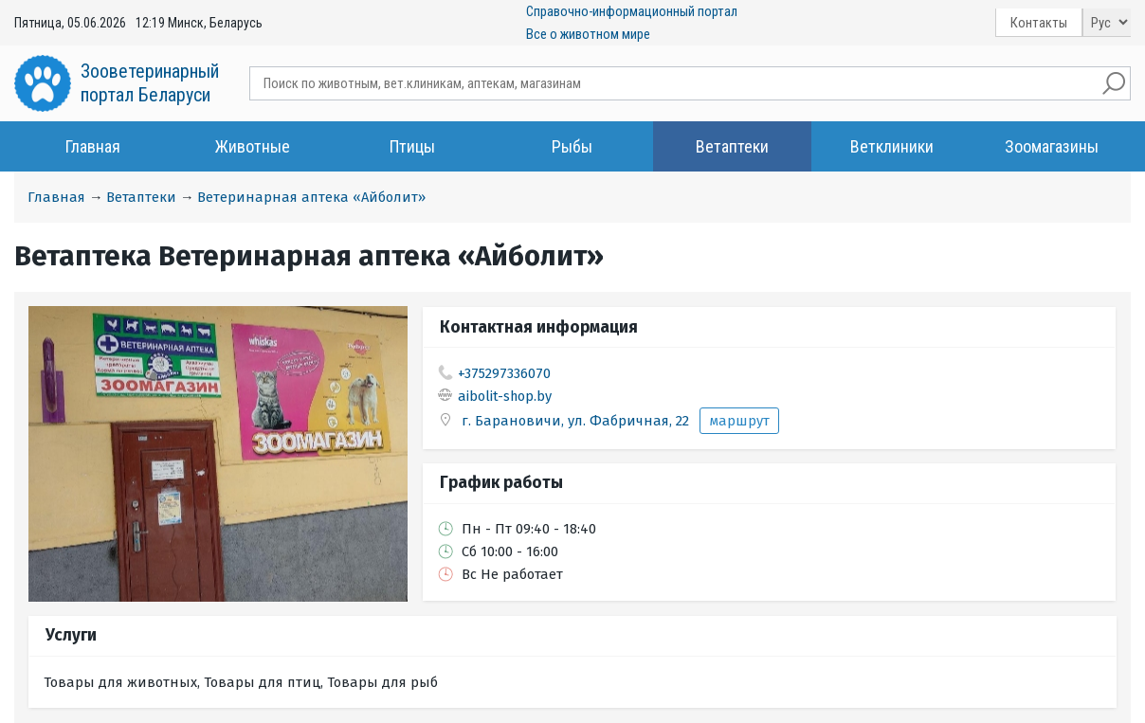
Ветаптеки (732, 146)
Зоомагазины (1052, 146)
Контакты (1038, 22)
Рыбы (572, 146)
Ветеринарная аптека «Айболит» (311, 197)
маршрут (739, 420)
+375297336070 (504, 373)
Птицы (412, 146)
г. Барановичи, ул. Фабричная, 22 (577, 420)
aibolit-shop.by (505, 396)
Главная (92, 146)
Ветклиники (892, 146)
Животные (252, 146)
